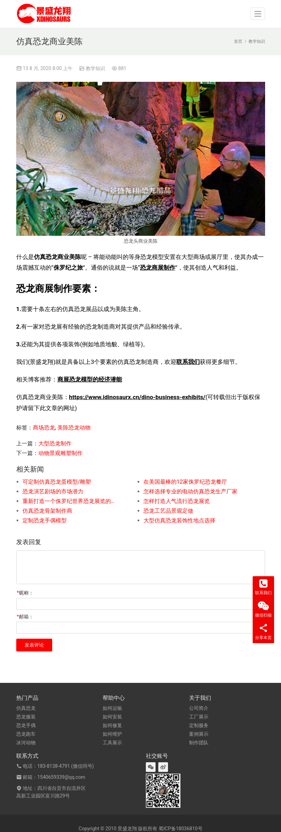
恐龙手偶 (26, 725)
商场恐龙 (44, 427)
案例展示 (198, 734)
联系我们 (188, 361)
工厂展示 (198, 716)
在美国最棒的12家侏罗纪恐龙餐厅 (185, 481)
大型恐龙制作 (55, 443)
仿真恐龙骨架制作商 (47, 510)
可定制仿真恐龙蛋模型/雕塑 (56, 481)
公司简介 (198, 708)
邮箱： (25, 616)
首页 (238, 41)
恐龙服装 (26, 716)
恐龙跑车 (26, 734)
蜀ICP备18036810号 (181, 828)
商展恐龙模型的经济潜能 (89, 379)
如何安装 (112, 716)
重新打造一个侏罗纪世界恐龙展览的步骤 (70, 501)
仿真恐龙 (26, 708)
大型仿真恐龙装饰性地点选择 (179, 520)
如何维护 (112, 734)
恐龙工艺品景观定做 (168, 510)
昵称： (25, 593)
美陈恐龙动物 (74, 427)
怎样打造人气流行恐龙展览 (176, 501)
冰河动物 (26, 742)
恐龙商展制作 (157, 267)
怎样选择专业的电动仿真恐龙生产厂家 (190, 491)
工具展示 (112, 742)
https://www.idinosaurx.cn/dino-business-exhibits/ (137, 397)
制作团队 (198, 742)
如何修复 (112, 725)
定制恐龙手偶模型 (44, 520)
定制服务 (198, 725)
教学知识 (95, 68)
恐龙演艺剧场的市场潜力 (52, 491)
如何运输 (112, 708)
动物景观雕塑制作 (60, 453)
